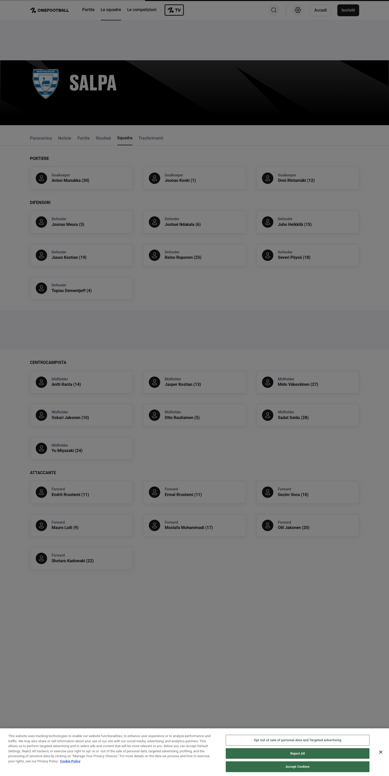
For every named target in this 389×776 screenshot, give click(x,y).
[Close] (380, 766)
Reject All (297, 767)
